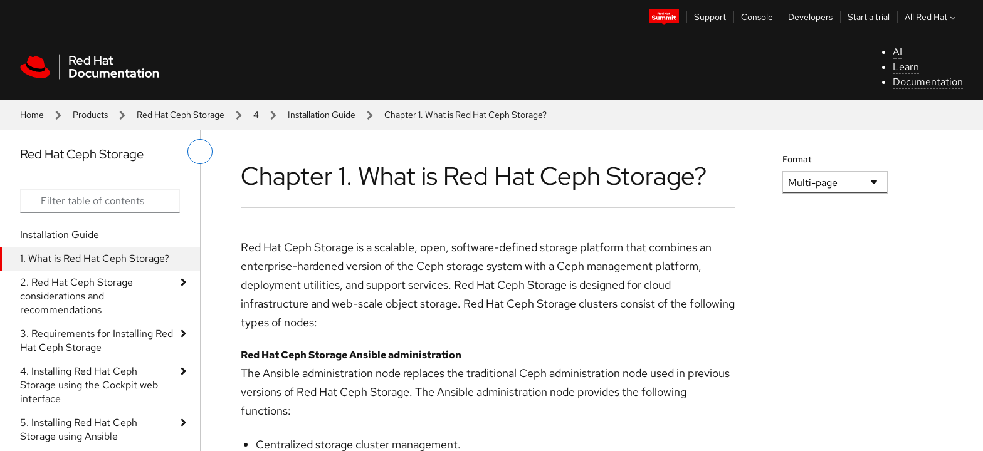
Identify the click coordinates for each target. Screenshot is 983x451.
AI (897, 51)
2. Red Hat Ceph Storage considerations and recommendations (76, 296)
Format (797, 159)
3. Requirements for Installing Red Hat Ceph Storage (96, 340)
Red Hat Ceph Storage (180, 114)
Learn (906, 66)
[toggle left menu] (200, 151)
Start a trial (869, 17)
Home (32, 114)
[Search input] (100, 201)
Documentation (928, 81)
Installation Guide (321, 114)
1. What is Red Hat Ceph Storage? (94, 258)
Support (710, 17)
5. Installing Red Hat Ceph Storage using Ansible (78, 429)
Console (757, 17)
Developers (810, 17)
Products (90, 114)
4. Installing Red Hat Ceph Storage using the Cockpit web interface (89, 385)
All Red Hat (932, 17)
